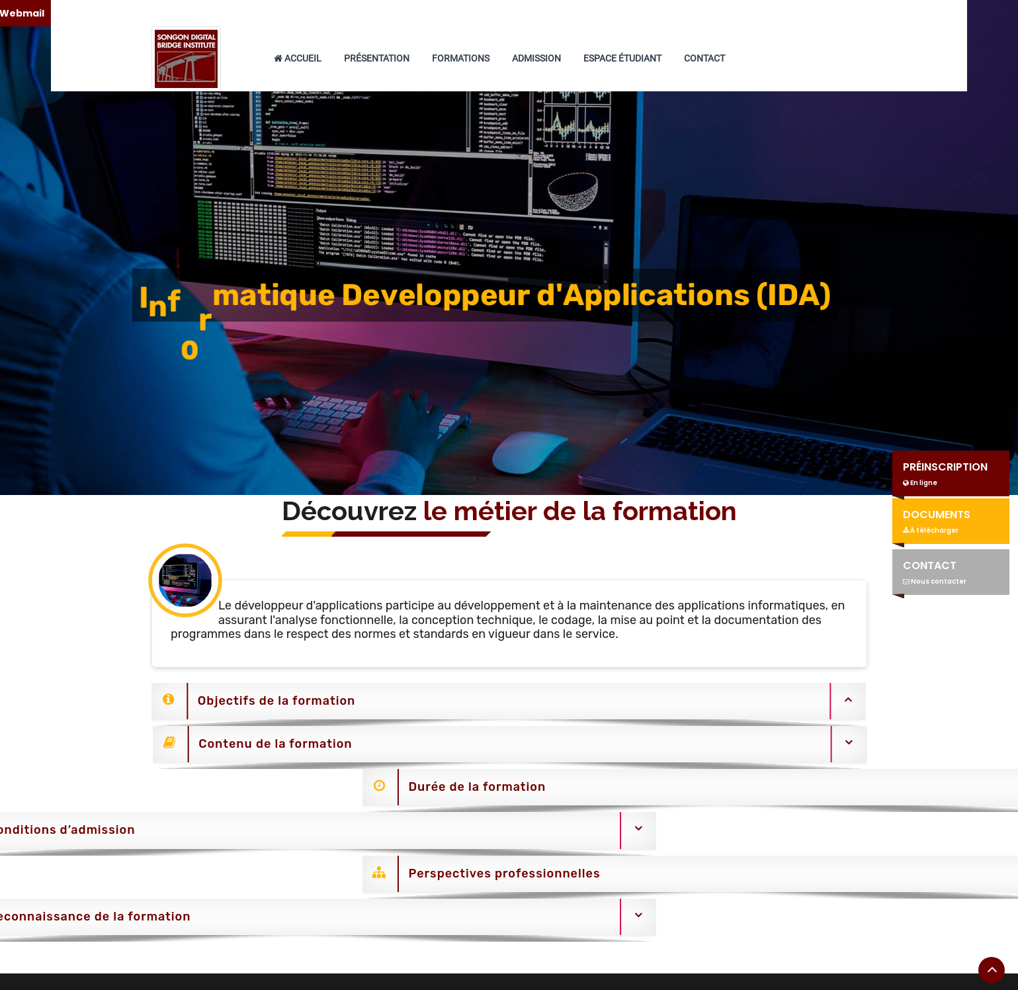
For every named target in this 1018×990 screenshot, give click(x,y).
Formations (460, 58)
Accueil (297, 58)
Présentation (376, 58)
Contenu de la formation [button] (263, 744)
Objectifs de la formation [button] (242, 701)
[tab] (497, 704)
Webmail (915, 13)
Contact (704, 58)
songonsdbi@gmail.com (689, 13)
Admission (536, 58)
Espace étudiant (622, 58)
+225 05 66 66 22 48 (543, 13)
